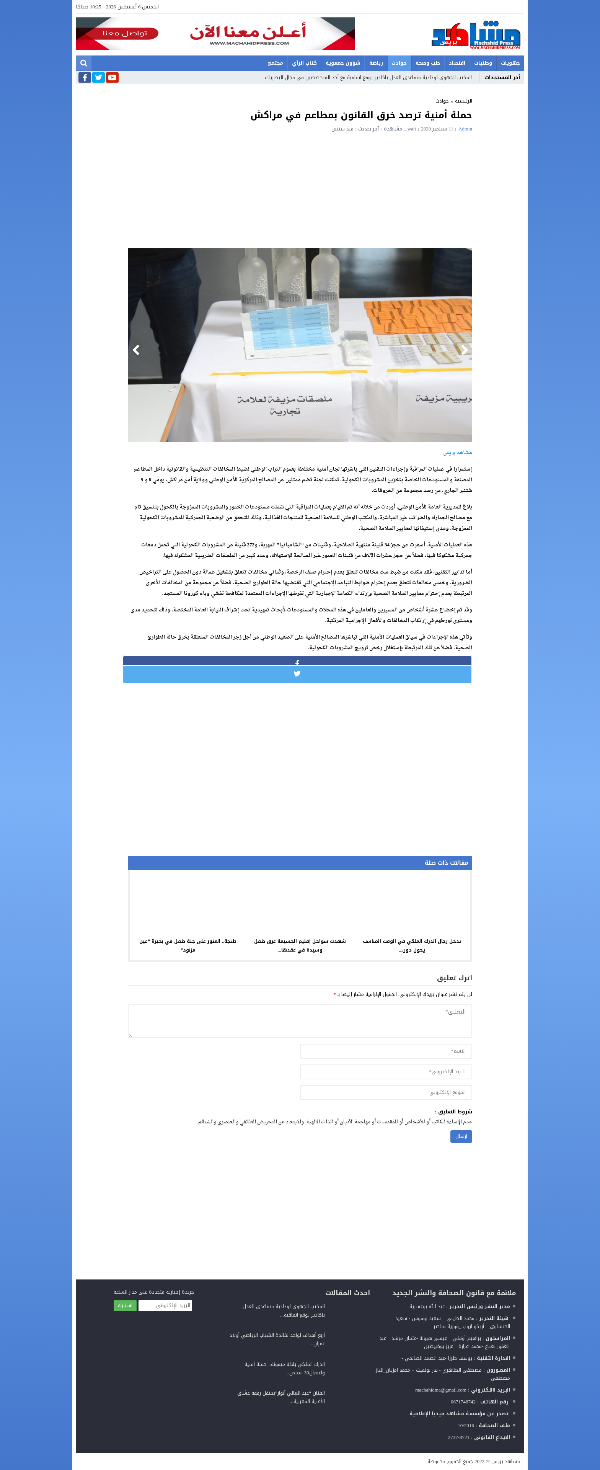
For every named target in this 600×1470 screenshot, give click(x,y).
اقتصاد (457, 63)
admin (465, 129)
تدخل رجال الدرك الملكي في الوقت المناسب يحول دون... (412, 945)
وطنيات (483, 63)
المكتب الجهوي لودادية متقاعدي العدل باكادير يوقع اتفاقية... (284, 1311)
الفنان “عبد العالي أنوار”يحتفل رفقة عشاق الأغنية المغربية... (281, 1397)
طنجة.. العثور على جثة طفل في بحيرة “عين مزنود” (187, 945)
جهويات (510, 63)
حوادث (399, 63)
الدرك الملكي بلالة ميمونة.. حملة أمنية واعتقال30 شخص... (285, 1368)
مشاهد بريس (505, 1461)
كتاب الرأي (304, 63)
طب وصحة (428, 63)
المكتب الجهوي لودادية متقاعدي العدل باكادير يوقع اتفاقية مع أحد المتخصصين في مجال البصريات (368, 77)
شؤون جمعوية (343, 63)
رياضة (376, 63)
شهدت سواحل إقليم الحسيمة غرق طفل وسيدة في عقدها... (300, 945)
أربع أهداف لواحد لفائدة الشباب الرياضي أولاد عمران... (277, 1339)
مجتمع (275, 63)
